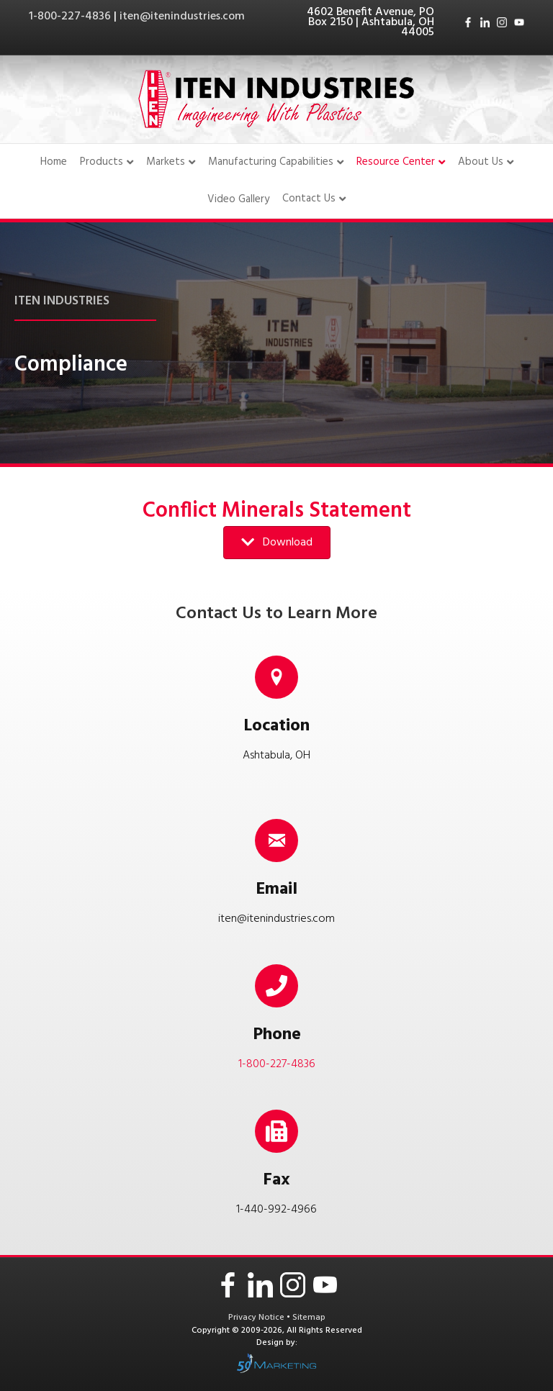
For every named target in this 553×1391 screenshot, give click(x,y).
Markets (165, 162)
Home (53, 162)
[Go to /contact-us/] (276, 714)
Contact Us (309, 199)
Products (101, 162)
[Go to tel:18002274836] (276, 1022)
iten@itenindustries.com (182, 16)
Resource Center (395, 162)
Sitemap (308, 1317)
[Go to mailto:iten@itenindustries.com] (276, 868)
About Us (480, 162)
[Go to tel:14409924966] (276, 1168)
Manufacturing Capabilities (270, 162)
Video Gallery (238, 199)
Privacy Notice (257, 1317)
